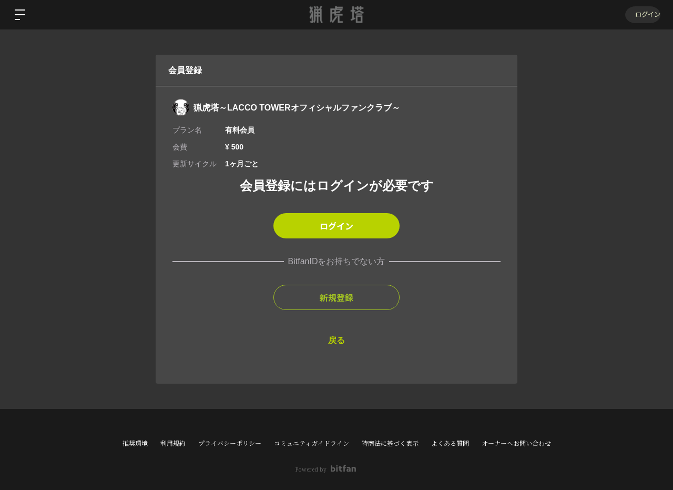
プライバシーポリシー (229, 443)
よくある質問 (450, 443)
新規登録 (336, 297)
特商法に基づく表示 (390, 443)
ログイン (641, 14)
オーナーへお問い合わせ (516, 444)
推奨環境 (135, 443)
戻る (336, 340)
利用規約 (173, 443)
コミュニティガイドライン (311, 443)
